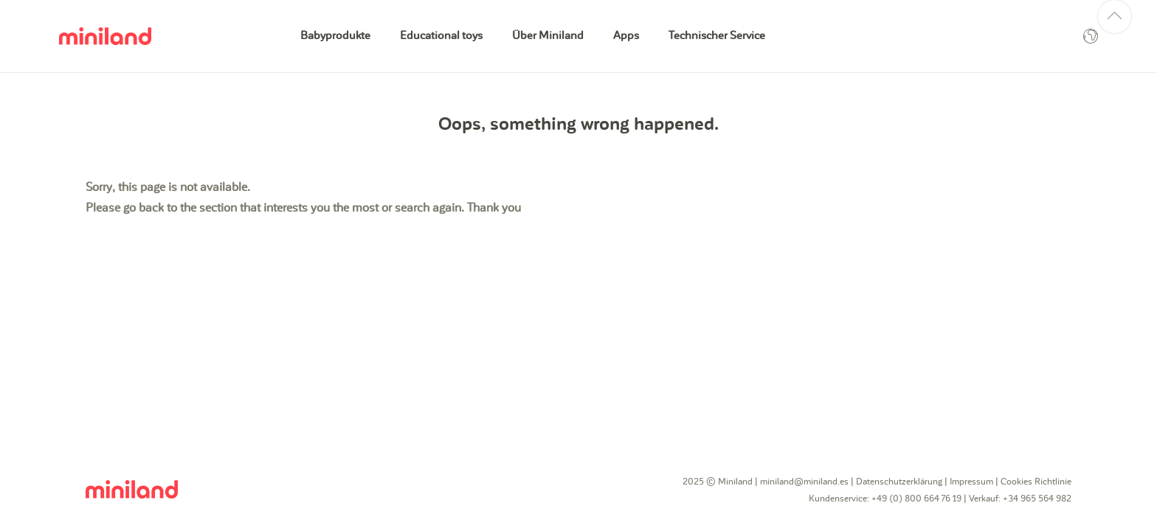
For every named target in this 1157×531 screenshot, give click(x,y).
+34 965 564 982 (1037, 498)
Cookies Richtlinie (1036, 481)
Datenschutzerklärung (899, 481)
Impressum (971, 481)
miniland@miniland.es (804, 481)
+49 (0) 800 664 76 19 (916, 498)
